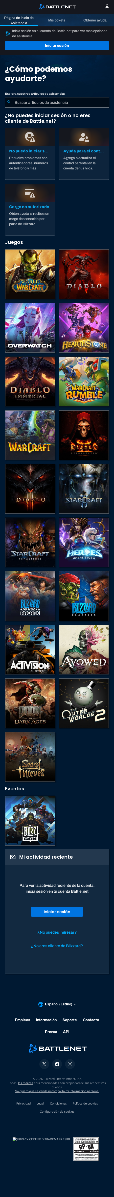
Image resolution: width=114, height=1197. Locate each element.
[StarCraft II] (84, 489)
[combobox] (57, 102)
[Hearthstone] (84, 328)
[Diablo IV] (84, 274)
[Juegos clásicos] (84, 596)
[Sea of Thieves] (30, 757)
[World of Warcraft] (30, 274)
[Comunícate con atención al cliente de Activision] (30, 650)
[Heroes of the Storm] (84, 542)
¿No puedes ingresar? (57, 932)
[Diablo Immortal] (30, 381)
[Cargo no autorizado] (30, 210)
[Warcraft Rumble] (84, 381)
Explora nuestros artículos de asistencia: (35, 93)
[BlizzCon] (30, 821)
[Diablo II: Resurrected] (84, 435)
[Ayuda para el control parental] (84, 154)
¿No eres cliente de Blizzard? (57, 946)
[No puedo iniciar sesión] (30, 154)
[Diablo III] (30, 489)
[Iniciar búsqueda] (9, 102)
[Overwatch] (30, 328)
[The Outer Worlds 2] (84, 703)
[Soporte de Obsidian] (84, 650)
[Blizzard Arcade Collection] (30, 596)
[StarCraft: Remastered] (30, 542)
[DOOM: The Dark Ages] (30, 703)
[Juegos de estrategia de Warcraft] (30, 435)
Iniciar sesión (57, 45)
